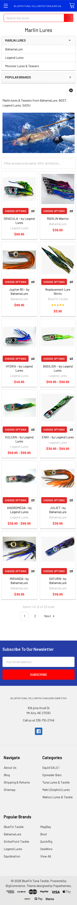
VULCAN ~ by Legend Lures (19, 439)
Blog (7, 775)
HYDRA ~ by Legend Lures (19, 368)
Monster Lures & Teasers (22, 66)
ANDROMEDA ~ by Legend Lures (19, 510)
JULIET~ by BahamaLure (58, 510)
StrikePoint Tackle (16, 841)
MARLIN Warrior (58, 218)
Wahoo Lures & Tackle (57, 797)
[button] (71, 90)
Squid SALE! (51, 767)
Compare (33, 211)
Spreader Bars (52, 775)
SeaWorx (46, 849)
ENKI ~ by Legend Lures (58, 437)
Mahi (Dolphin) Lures (56, 790)
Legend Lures (14, 57)
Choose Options (15, 211)
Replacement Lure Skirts (57, 291)
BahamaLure (14, 49)
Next (50, 616)
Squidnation (12, 856)
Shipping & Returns (17, 782)
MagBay (45, 827)
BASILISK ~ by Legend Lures (58, 368)
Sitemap (9, 790)
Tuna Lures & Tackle (56, 782)
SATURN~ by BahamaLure (58, 581)
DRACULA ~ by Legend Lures (19, 221)
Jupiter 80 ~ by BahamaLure (19, 291)
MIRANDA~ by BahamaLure (19, 581)
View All (45, 856)
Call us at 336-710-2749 (38, 720)
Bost (43, 834)
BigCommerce (15, 886)
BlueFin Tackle (14, 827)
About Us (10, 767)
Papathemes (62, 886)
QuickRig (46, 841)
